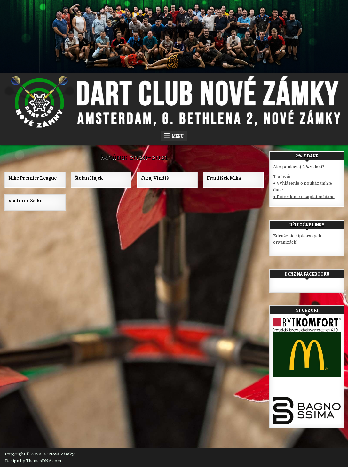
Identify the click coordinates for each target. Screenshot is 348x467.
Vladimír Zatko (25, 200)
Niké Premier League (32, 178)
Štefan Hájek (89, 178)
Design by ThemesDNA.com (33, 461)
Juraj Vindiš (155, 178)
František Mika (224, 178)
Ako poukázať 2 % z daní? (298, 167)
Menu (178, 136)
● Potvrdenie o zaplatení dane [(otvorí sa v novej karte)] (304, 196)
